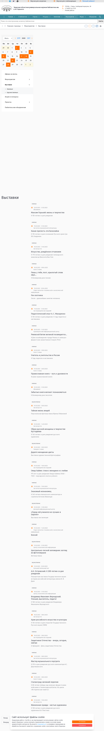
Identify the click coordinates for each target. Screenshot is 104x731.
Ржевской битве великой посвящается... (49, 334)
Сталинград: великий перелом (44, 682)
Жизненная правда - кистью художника (48, 705)
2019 (18, 38)
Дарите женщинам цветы (42, 452)
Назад (5, 718)
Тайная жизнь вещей (40, 410)
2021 (28, 38)
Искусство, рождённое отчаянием (46, 252)
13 (3, 56)
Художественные (36, 402)
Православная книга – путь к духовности (49, 374)
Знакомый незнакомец (41, 491)
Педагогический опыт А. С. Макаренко (48, 314)
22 (12, 60)
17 (21, 56)
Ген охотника (37, 295)
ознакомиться (41, 724)
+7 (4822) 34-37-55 (70, 8)
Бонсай (34, 535)
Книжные (34, 204)
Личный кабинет (88, 1)
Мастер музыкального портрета (45, 661)
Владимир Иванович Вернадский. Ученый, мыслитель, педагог (46, 597)
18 (26, 56)
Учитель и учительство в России (45, 355)
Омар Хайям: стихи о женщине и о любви (49, 470)
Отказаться (82, 725)
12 (30, 52)
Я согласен (82, 721)
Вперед (6, 722)
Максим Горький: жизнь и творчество (47, 212)
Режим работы (69, 10)
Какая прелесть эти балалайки (45, 231)
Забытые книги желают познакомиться (48, 392)
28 (8, 65)
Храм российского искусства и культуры (49, 620)
